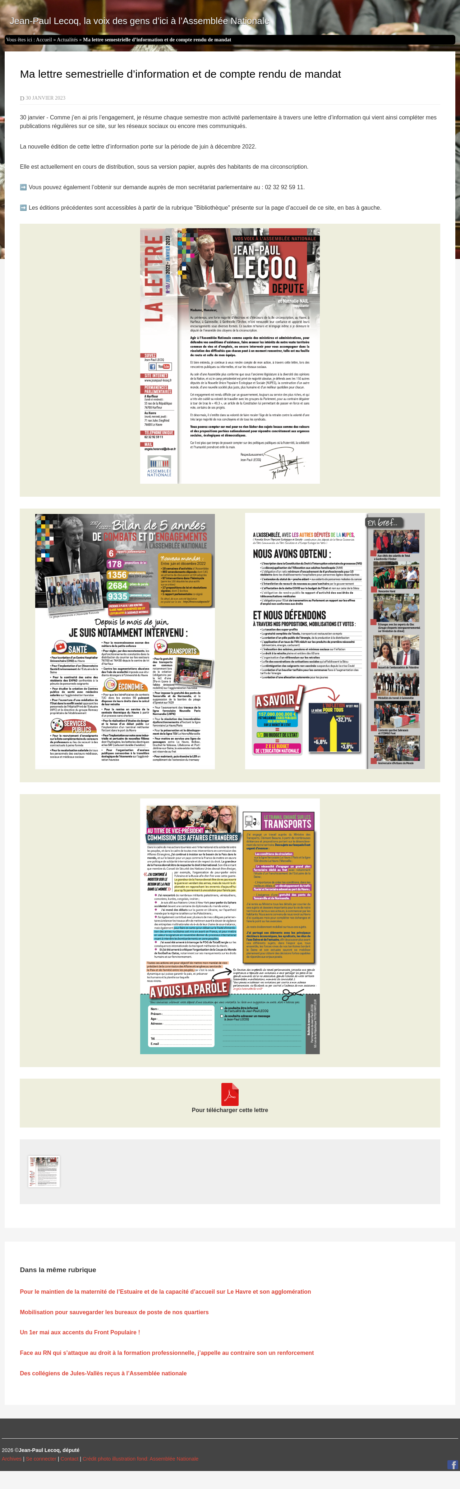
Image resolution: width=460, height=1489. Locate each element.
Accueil (44, 39)
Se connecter (41, 1459)
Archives (12, 1459)
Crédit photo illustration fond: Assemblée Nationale (140, 1459)
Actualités (67, 39)
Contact (70, 1459)
